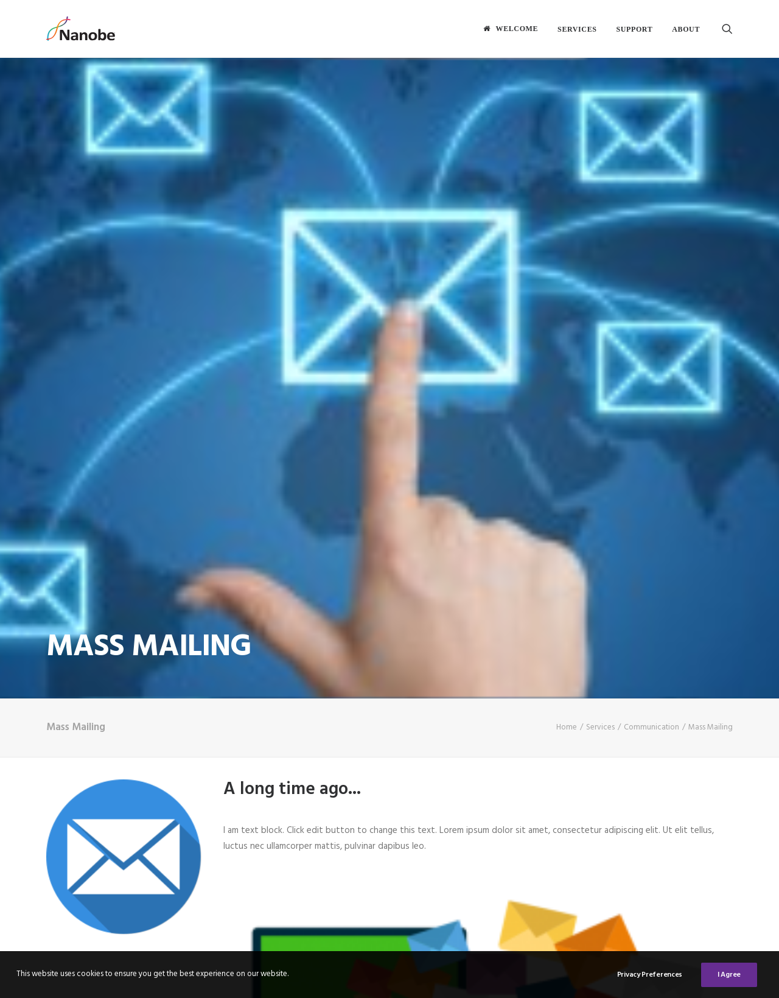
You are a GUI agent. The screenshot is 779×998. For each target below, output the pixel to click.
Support (635, 29)
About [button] (686, 29)
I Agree (729, 978)
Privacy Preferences (649, 978)
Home (566, 663)
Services (576, 29)
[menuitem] (511, 28)
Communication (651, 663)
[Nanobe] (80, 28)
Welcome (517, 28)
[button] (727, 28)
